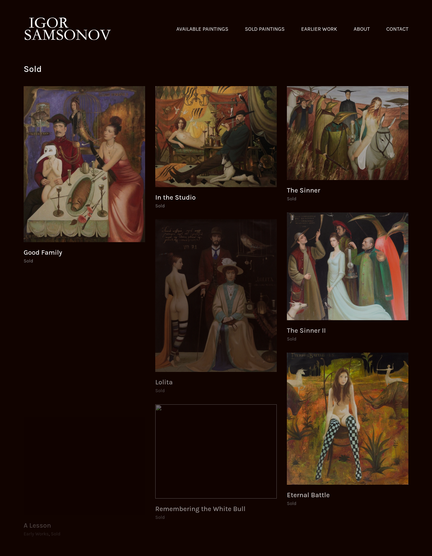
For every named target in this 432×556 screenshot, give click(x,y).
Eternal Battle (308, 495)
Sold (28, 261)
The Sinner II (306, 330)
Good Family (43, 252)
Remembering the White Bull (200, 509)
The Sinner (303, 190)
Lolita (164, 382)
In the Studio (175, 197)
